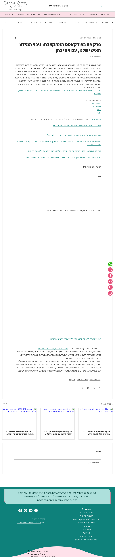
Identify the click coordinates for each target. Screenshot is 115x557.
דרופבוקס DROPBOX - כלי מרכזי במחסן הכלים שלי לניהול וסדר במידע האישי (20, 432)
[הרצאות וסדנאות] (86, 516)
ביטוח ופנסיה (63, 22)
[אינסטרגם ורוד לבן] (110, 293)
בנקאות (21, 22)
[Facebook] (20, 510)
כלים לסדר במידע (82, 380)
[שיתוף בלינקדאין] (88, 388)
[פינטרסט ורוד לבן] (110, 287)
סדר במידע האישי (90, 22)
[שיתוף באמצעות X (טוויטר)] (94, 388)
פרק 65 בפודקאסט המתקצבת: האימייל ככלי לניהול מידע (96, 432)
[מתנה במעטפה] (86, 536)
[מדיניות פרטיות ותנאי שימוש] (86, 539)
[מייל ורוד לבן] (110, 269)
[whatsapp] (110, 263)
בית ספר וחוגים (35, 22)
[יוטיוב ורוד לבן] (110, 281)
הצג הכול (5, 403)
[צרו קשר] (86, 533)
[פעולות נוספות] (15, 37)
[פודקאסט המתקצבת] (86, 522)
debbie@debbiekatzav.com (29, 522)
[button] (92, 14)
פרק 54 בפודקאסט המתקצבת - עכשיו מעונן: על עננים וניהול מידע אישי (58, 432)
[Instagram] (25, 510)
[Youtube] (31, 510)
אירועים (76, 22)
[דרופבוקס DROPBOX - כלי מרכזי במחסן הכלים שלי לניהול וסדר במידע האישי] (19, 417)
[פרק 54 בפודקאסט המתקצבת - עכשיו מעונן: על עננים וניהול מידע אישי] (58, 417)
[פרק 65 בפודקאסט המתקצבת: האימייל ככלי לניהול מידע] (96, 417)
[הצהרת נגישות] (86, 529)
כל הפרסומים (107, 22)
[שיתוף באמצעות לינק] (82, 388)
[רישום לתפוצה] (86, 526)
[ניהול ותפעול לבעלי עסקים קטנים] (86, 519)
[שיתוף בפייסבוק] (100, 388)
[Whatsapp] (36, 510)
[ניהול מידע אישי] (86, 512)
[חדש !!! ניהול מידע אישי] (57, 5)
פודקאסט (72, 380)
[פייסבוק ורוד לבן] (110, 275)
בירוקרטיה (49, 22)
